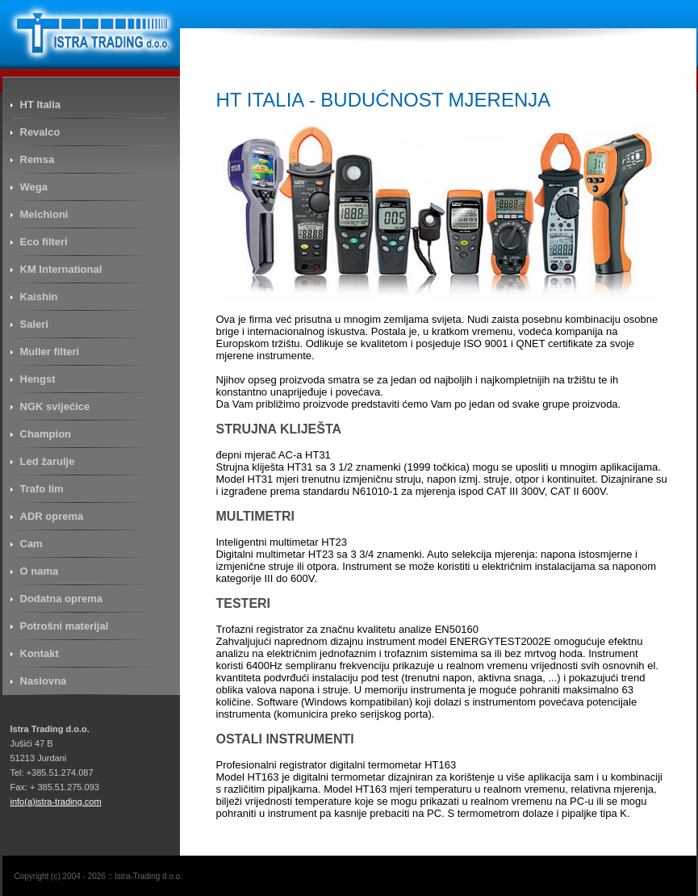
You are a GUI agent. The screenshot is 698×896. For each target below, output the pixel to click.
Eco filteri (44, 242)
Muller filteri (50, 351)
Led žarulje (47, 461)
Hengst (38, 379)
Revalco (40, 132)
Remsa (37, 159)
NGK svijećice (55, 406)
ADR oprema (52, 516)
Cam (31, 544)
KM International (61, 269)
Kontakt (39, 653)
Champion (46, 434)
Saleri (34, 324)
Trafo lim (42, 489)
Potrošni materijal (64, 626)
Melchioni (44, 214)
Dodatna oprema (61, 598)
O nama (39, 571)
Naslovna (43, 681)
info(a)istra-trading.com (56, 801)
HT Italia (40, 104)
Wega (34, 187)
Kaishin (39, 297)
